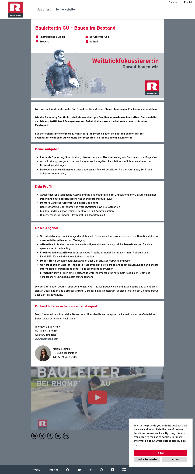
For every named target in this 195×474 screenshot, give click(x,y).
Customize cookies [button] (147, 459)
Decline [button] (175, 459)
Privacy (35, 469)
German (173, 2)
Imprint (53, 469)
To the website (65, 9)
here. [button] (138, 445)
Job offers (44, 9)
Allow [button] (161, 453)
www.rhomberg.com (46, 338)
